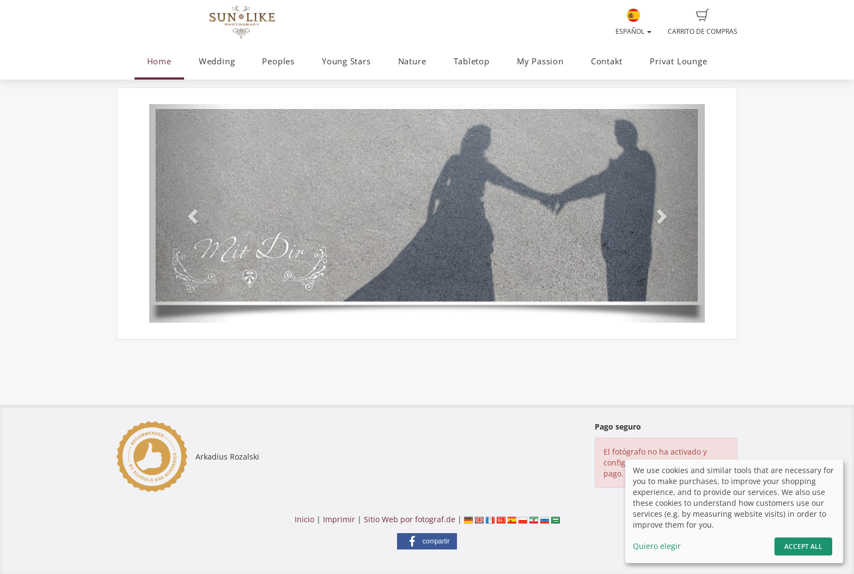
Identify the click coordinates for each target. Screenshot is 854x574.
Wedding (217, 61)
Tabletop (472, 61)
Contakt (607, 61)
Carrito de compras (702, 22)
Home (159, 61)
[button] (191, 213)
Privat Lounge (678, 61)
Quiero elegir (657, 546)
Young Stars (346, 61)
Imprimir (339, 519)
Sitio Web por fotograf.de (409, 519)
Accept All (803, 546)
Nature (412, 61)
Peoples (278, 61)
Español (633, 22)
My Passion (540, 61)
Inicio (304, 519)
